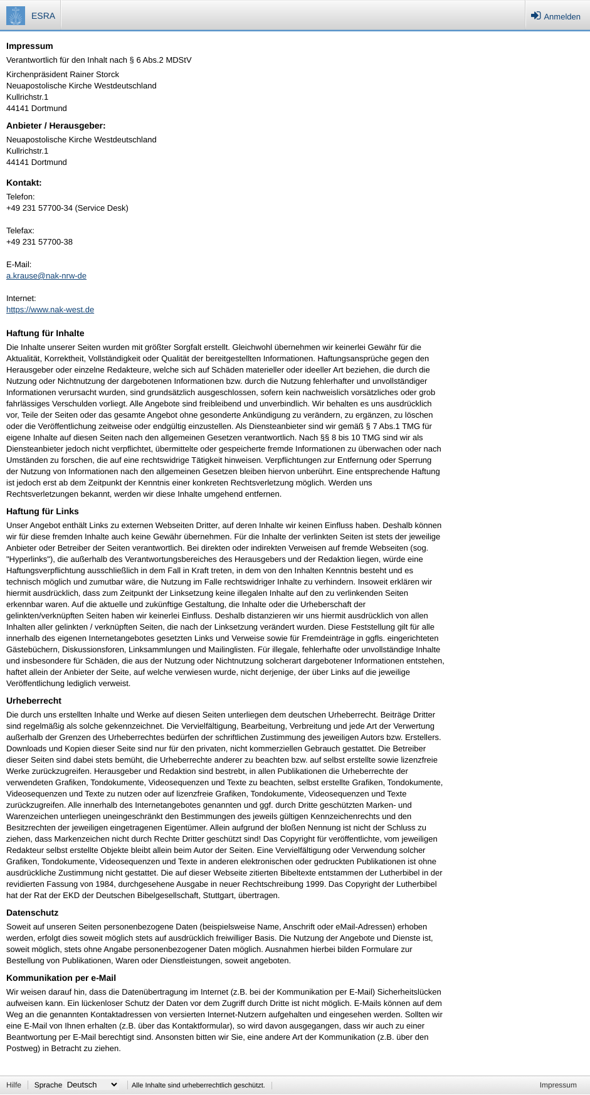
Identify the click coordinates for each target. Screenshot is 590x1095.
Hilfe (13, 1085)
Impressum (558, 1085)
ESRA (43, 16)
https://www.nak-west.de (50, 309)
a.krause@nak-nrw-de (46, 275)
